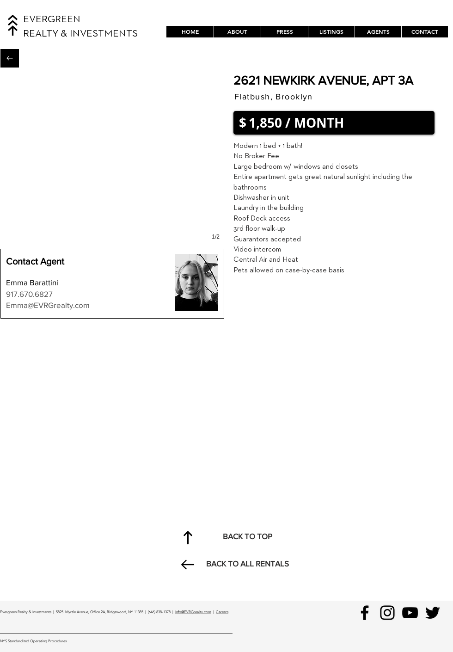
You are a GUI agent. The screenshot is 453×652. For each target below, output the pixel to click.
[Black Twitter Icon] (432, 612)
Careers (222, 612)
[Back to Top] (187, 537)
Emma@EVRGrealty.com (48, 305)
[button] (331, 31)
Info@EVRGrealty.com (193, 612)
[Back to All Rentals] (9, 58)
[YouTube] (410, 612)
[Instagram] (387, 612)
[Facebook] (364, 612)
